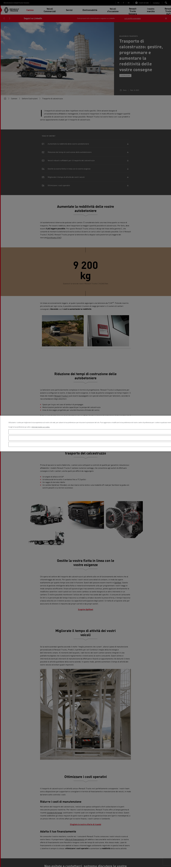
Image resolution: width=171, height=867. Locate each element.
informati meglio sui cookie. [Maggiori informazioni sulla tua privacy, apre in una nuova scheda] (41, 427)
